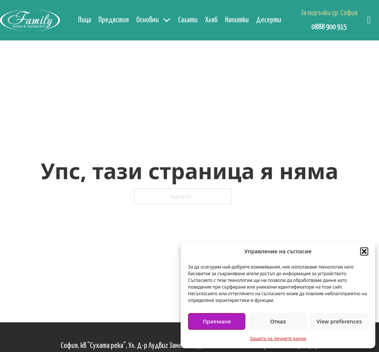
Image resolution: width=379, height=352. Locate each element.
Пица (84, 20)
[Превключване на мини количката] (369, 20)
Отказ (278, 321)
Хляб (211, 20)
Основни (147, 20)
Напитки (237, 20)
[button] (364, 251)
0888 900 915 (329, 27)
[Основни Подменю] (166, 20)
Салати (188, 20)
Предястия (113, 20)
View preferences (339, 321)
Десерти (268, 20)
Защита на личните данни (278, 338)
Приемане (216, 321)
